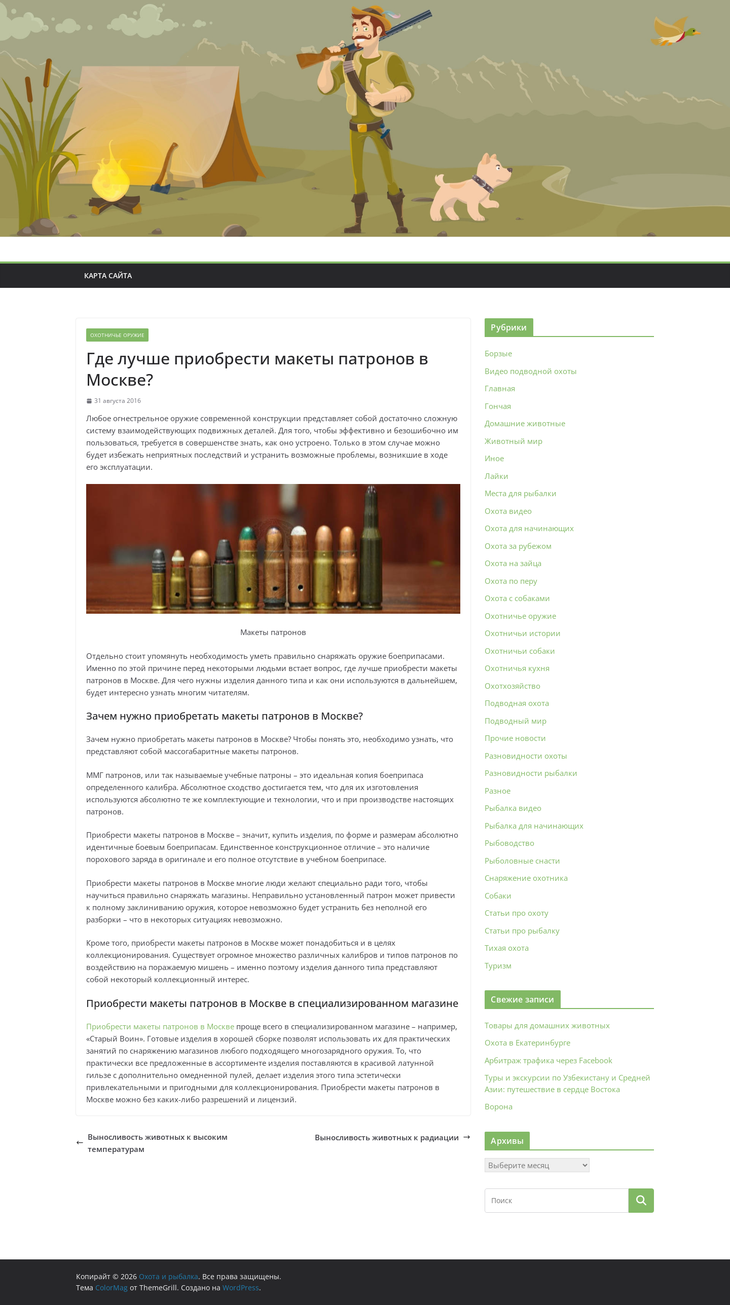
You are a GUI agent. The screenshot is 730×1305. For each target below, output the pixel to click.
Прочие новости (515, 738)
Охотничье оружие (117, 335)
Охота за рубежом (518, 546)
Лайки (496, 476)
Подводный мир (515, 721)
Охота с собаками (517, 598)
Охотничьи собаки (520, 651)
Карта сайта (108, 275)
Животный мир (513, 441)
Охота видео (508, 511)
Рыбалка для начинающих (534, 826)
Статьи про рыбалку (522, 930)
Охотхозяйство (512, 686)
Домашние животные (525, 423)
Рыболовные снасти (522, 860)
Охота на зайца (513, 563)
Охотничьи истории (523, 633)
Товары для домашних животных (547, 1025)
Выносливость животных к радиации (392, 1137)
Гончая (498, 406)
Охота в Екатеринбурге (527, 1042)
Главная (500, 388)
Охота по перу (511, 581)
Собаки (498, 895)
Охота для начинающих (529, 528)
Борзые (498, 353)
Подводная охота (517, 703)
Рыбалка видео (513, 808)
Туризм (498, 965)
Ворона (499, 1106)
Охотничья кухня (517, 668)
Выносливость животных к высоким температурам (152, 1143)
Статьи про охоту (517, 913)
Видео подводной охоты (531, 371)
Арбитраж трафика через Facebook (548, 1060)
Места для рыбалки (521, 493)
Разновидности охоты (526, 756)
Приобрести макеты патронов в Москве (160, 1026)
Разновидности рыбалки (531, 773)
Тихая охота (507, 948)
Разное (497, 791)
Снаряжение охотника (526, 878)
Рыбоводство (509, 843)
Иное (494, 458)
